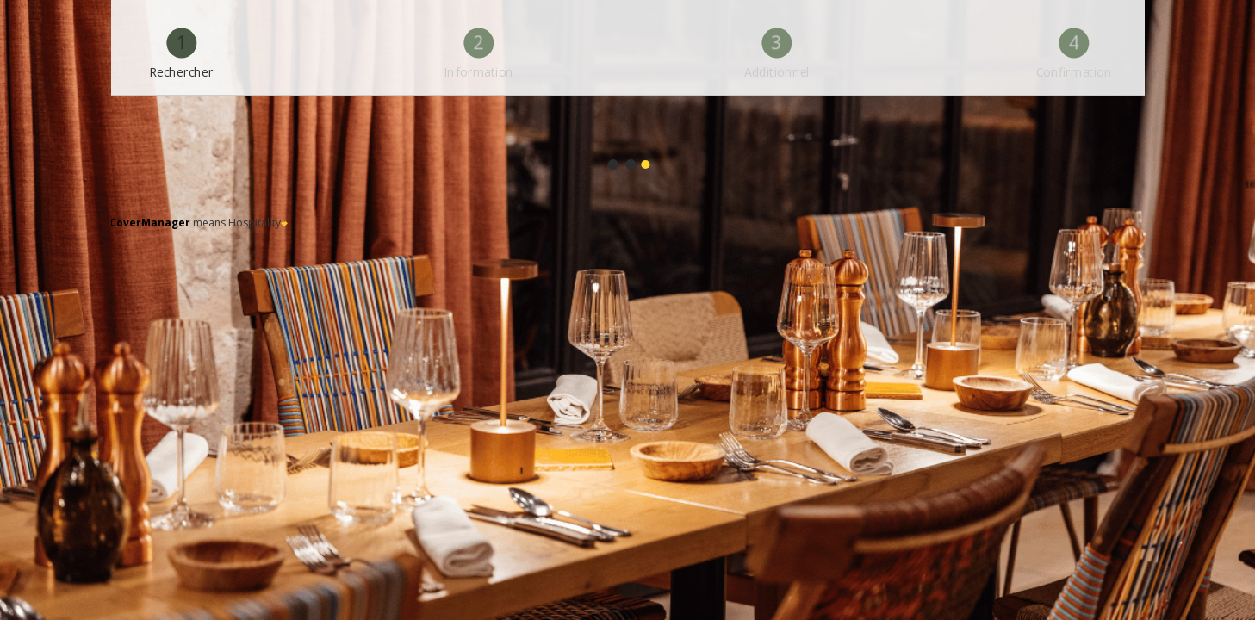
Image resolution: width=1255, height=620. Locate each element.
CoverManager (149, 222)
